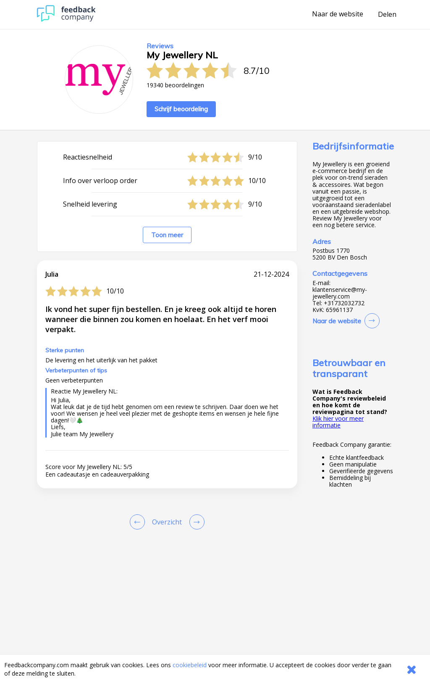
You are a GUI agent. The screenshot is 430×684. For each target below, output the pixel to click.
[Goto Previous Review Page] (139, 521)
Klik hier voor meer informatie (338, 421)
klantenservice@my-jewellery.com (339, 293)
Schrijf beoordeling (181, 109)
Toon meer (167, 235)
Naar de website (337, 14)
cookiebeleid (190, 665)
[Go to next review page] (195, 521)
